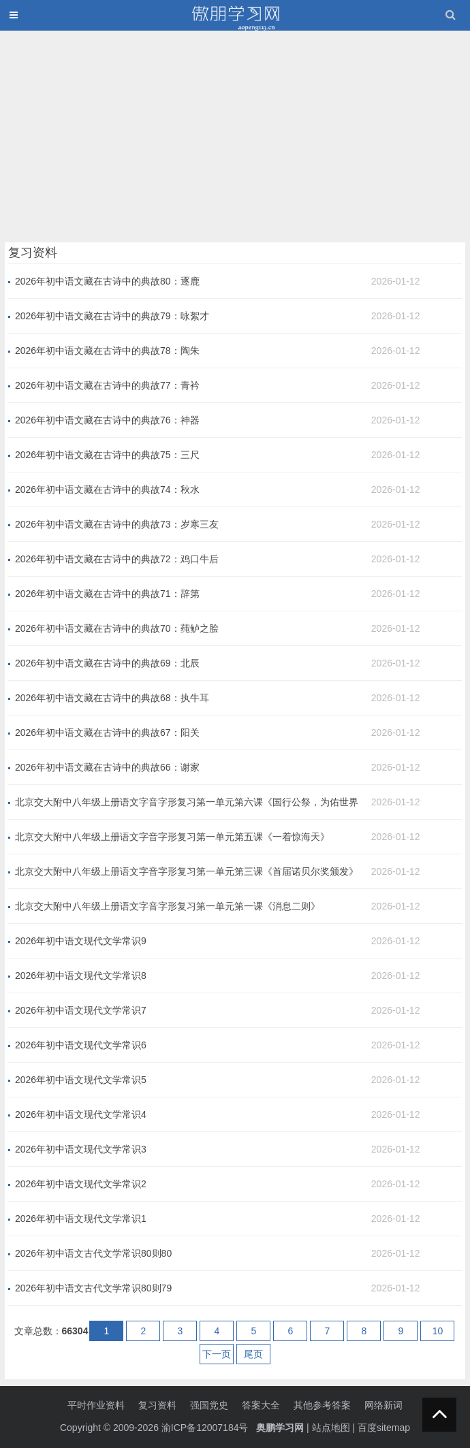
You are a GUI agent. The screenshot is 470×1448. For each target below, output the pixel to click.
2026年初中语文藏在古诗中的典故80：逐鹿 (107, 281)
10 (438, 1330)
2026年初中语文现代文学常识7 (80, 1010)
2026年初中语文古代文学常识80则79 (93, 1288)
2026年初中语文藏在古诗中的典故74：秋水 (107, 489)
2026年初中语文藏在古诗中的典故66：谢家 (107, 767)
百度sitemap (384, 1427)
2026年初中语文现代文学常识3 (80, 1149)
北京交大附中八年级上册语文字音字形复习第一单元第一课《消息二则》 (167, 906)
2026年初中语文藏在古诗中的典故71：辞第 (107, 593)
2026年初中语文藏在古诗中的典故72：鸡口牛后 (117, 558)
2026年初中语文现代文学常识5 (80, 1079)
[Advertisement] (235, 133)
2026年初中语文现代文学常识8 (80, 975)
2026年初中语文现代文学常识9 (80, 940)
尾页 (253, 1354)
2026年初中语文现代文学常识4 (80, 1114)
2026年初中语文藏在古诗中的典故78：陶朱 (107, 350)
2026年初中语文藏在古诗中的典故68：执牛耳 (112, 697)
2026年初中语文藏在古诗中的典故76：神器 (107, 420)
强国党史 (209, 1405)
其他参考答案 (322, 1405)
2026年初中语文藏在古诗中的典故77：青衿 (107, 385)
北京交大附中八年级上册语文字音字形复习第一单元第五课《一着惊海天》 (172, 836)
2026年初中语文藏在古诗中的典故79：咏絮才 (112, 315)
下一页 (216, 1354)
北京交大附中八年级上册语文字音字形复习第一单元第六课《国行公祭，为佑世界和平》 (186, 803)
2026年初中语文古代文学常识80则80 (93, 1253)
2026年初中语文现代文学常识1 (80, 1218)
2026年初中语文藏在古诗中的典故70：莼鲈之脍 (117, 628)
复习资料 (157, 1405)
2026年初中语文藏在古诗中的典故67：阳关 (107, 732)
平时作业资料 (96, 1405)
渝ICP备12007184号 (206, 1427)
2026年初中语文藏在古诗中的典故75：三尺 (107, 454)
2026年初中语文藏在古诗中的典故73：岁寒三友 (117, 524)
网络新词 (383, 1405)
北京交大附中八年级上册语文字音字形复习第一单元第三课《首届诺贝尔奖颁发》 (186, 871)
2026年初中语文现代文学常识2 (80, 1183)
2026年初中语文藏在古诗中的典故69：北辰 (107, 663)
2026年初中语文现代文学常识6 (80, 1045)
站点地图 (331, 1427)
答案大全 (261, 1405)
